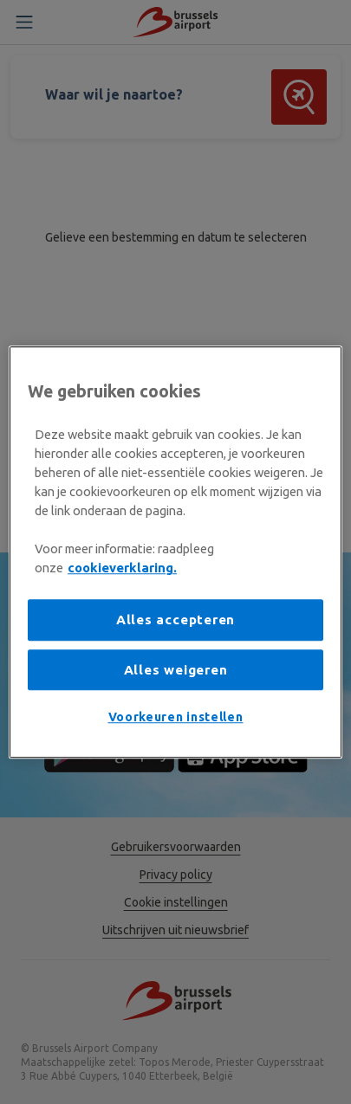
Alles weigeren (176, 669)
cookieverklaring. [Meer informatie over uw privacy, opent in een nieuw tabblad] (122, 567)
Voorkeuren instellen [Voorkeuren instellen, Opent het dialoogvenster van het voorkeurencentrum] (176, 718)
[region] (175, 552)
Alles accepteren (175, 620)
